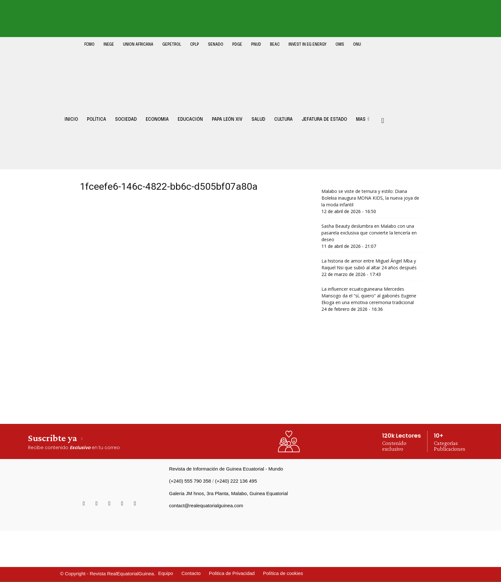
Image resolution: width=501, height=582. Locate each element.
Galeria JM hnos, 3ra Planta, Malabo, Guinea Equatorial (228, 493)
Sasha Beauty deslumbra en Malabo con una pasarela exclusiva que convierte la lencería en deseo (369, 232)
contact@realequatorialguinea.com (206, 505)
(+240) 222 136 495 (236, 481)
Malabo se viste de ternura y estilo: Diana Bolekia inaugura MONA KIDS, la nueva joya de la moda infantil (370, 198)
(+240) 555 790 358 (190, 481)
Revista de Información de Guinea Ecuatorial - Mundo (226, 468)
